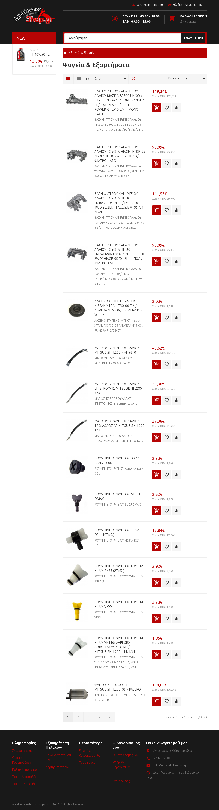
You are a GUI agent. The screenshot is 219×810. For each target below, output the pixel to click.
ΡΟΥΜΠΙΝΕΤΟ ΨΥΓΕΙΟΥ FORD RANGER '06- (116, 460)
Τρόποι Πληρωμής (23, 783)
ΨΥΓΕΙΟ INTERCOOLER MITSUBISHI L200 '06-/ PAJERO (117, 687)
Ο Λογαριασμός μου (147, 5)
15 (186, 78)
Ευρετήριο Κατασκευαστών (89, 753)
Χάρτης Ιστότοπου (58, 767)
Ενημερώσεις (121, 781)
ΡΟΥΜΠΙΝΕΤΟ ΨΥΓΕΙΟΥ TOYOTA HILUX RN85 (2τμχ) (118, 568)
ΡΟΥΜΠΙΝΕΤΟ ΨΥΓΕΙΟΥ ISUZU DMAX (117, 496)
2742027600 (162, 758)
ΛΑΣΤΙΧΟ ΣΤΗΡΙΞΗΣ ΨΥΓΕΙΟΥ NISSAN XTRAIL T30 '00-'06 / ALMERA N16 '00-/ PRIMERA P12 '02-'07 (118, 308)
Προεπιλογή (94, 78)
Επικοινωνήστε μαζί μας (58, 757)
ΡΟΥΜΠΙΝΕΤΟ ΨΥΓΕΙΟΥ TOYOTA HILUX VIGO (118, 604)
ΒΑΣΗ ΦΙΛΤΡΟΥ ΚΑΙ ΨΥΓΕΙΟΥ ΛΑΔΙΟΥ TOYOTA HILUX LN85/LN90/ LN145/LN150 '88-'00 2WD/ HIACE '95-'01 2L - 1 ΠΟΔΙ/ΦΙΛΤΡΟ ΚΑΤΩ (119, 254)
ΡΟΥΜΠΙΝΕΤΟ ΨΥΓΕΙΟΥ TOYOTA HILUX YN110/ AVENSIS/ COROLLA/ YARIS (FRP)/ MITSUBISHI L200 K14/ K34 (118, 645)
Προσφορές (87, 762)
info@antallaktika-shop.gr (170, 765)
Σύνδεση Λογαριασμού (185, 5)
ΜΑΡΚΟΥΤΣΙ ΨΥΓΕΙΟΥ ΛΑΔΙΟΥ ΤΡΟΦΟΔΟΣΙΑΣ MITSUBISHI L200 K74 (119, 425)
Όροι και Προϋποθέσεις (21, 760)
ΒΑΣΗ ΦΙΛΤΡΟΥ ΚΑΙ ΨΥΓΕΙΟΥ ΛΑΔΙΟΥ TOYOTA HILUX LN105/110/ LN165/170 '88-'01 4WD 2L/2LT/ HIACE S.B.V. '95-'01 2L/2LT (118, 203)
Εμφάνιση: (174, 78)
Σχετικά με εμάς (22, 750)
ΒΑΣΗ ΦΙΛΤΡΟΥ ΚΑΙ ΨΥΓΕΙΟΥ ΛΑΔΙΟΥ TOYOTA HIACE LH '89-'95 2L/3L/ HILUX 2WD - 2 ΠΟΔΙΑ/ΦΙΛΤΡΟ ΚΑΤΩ (119, 153)
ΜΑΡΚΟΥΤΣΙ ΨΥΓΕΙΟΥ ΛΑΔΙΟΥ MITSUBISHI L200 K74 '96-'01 (116, 350)
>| (110, 717)
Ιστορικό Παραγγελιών (121, 764)
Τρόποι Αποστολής (24, 776)
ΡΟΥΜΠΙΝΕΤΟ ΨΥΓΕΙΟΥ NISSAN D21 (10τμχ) (118, 532)
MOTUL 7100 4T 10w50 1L (39, 52)
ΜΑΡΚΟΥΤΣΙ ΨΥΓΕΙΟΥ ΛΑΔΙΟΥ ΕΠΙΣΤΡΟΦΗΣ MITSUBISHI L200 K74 (118, 388)
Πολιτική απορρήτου (25, 769)
